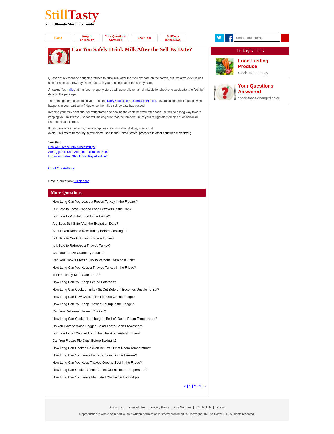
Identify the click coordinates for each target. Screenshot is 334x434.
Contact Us (204, 407)
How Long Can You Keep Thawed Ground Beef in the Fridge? (97, 362)
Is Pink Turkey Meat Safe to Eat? (76, 275)
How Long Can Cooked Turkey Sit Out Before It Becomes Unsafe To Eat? (106, 289)
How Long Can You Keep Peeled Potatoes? (84, 282)
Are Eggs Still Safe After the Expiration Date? (78, 152)
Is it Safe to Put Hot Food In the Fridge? (81, 216)
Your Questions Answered (115, 38)
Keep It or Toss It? (87, 38)
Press (221, 407)
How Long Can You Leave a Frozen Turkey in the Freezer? (95, 202)
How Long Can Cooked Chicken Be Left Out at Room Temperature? (102, 348)
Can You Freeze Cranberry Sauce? (78, 253)
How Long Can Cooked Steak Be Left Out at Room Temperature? (100, 370)
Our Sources (182, 407)
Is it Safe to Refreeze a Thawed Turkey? (82, 245)
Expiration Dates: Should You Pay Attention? (78, 156)
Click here (81, 181)
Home (58, 37)
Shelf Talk (144, 37)
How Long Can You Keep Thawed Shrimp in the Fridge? (93, 304)
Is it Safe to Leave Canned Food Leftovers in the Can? (92, 209)
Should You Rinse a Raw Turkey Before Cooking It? (90, 231)
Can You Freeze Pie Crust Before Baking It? (85, 340)
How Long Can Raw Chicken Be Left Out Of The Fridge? (94, 297)
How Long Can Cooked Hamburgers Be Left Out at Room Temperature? (105, 319)
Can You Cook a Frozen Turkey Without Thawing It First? (94, 260)
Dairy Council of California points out (131, 101)
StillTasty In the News (172, 38)
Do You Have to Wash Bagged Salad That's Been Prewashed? (98, 326)
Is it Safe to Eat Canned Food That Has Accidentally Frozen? (97, 333)
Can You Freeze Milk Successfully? (71, 147)
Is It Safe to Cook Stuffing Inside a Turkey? (84, 238)
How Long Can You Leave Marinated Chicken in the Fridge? (96, 377)
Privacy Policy (159, 407)
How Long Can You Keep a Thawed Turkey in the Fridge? (94, 267)
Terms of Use (136, 407)
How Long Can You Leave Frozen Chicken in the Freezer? (95, 355)
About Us (115, 407)
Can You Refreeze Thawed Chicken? (79, 311)
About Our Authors (61, 168)
